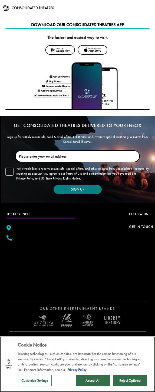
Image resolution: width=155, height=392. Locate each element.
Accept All (92, 380)
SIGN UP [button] (77, 189)
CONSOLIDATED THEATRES (33, 7)
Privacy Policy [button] (25, 178)
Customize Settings (34, 380)
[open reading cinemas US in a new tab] (65, 320)
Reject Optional (130, 380)
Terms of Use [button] (74, 173)
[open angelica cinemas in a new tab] (44, 320)
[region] (77, 364)
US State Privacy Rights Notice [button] (60, 178)
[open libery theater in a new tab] (88, 320)
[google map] (40, 267)
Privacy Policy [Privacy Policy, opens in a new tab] (76, 369)
